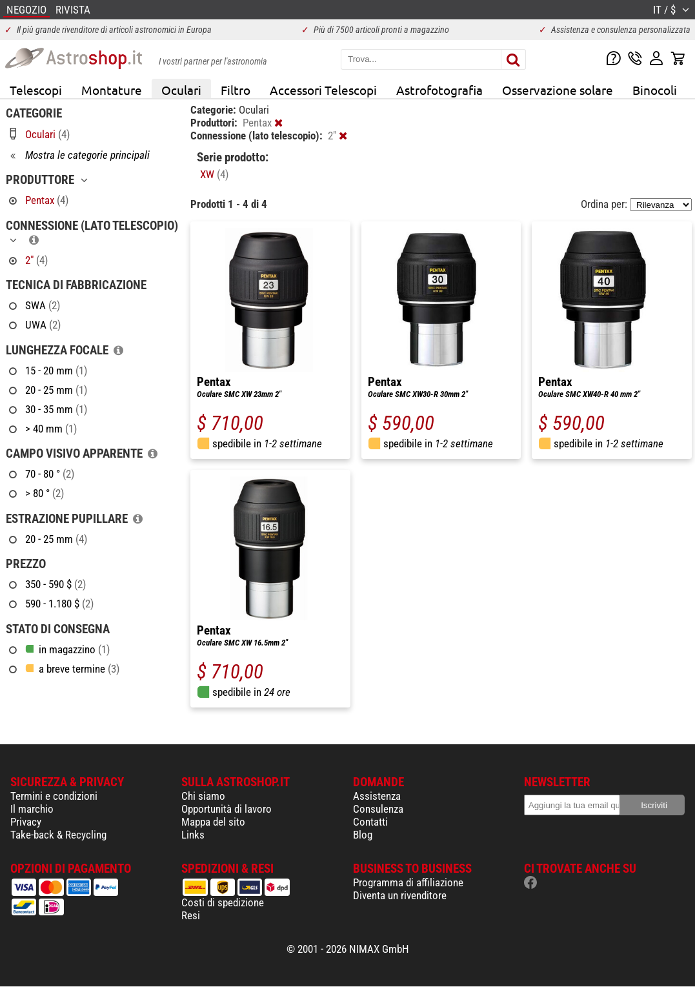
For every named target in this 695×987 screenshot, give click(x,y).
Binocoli (654, 89)
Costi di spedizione (222, 902)
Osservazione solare (557, 89)
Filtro (235, 89)
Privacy (25, 821)
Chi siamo (203, 795)
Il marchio (32, 808)
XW (214, 174)
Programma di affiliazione (408, 882)
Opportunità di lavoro (226, 808)
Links (193, 834)
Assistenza (377, 795)
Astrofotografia (439, 89)
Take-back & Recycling (58, 834)
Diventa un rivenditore (400, 895)
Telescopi (36, 89)
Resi (190, 915)
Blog (362, 834)
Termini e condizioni (53, 795)
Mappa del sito (213, 821)
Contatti (370, 821)
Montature (111, 89)
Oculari (181, 89)
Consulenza (378, 808)
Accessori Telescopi (323, 89)
